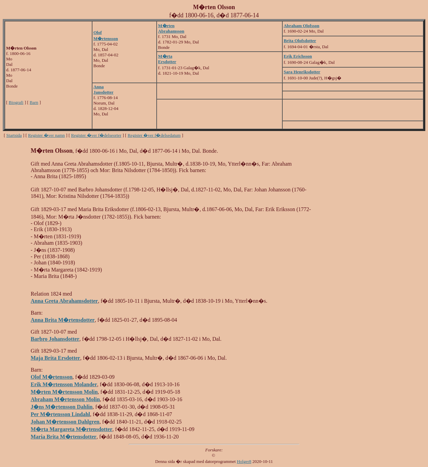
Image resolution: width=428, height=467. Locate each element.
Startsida (14, 135)
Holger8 (244, 461)
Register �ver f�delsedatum (154, 135)
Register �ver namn (46, 135)
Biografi (16, 102)
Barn (34, 102)
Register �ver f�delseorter (96, 135)
